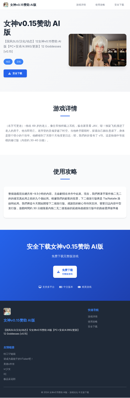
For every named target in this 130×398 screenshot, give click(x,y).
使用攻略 (100, 4)
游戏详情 (81, 4)
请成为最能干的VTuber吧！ (18, 359)
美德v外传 (9, 364)
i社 (5, 374)
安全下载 (119, 4)
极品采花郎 (10, 379)
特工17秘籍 (10, 354)
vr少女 (7, 369)
